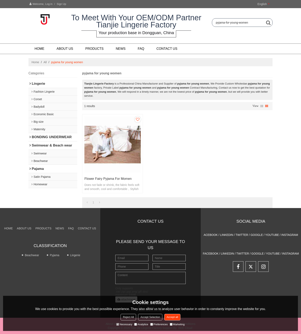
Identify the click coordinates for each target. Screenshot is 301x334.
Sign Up (61, 3)
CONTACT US (166, 48)
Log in (48, 3)
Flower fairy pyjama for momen (108, 178)
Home (39, 48)
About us (65, 48)
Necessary (124, 324)
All (45, 62)
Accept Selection (150, 317)
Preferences (159, 324)
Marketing (177, 324)
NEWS (120, 48)
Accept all (172, 317)
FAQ (141, 48)
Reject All (128, 317)
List (261, 106)
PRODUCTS (94, 48)
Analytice (141, 324)
